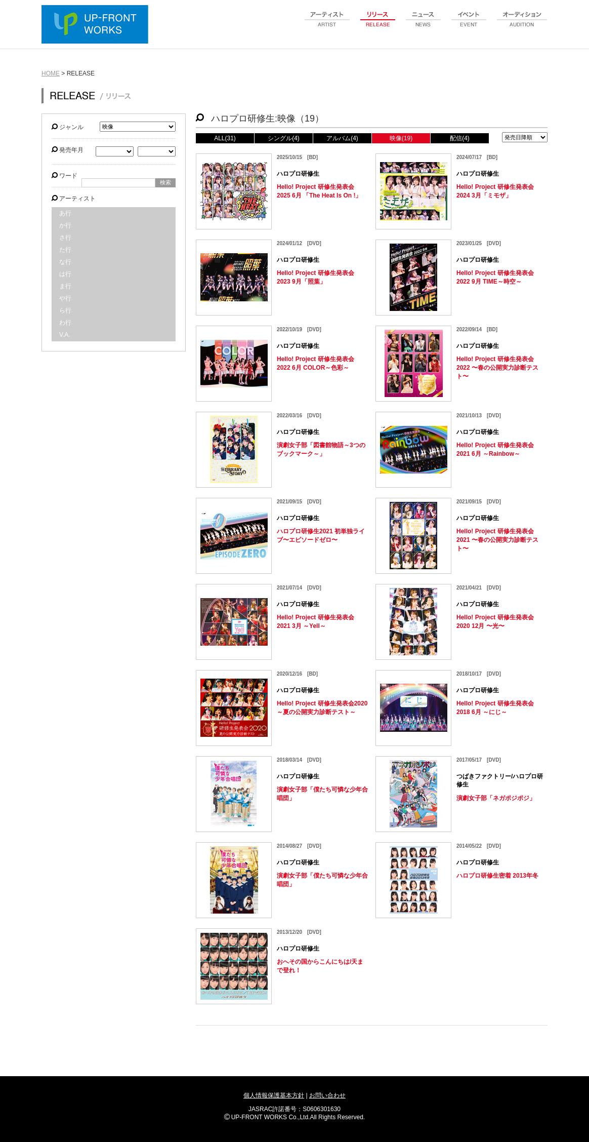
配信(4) (460, 138)
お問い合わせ (327, 1095)
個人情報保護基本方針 (273, 1095)
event (469, 25)
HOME (50, 73)
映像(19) (401, 138)
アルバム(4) (342, 138)
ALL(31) (225, 138)
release (378, 25)
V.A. (64, 334)
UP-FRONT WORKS (97, 25)
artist (327, 25)
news (423, 25)
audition (522, 25)
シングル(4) (284, 138)
